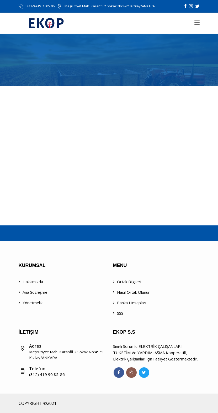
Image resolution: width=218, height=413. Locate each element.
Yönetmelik (32, 302)
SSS (120, 313)
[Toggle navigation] (197, 22)
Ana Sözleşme (35, 292)
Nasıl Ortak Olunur (133, 292)
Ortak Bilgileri (129, 281)
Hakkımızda (33, 281)
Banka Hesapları (131, 302)
